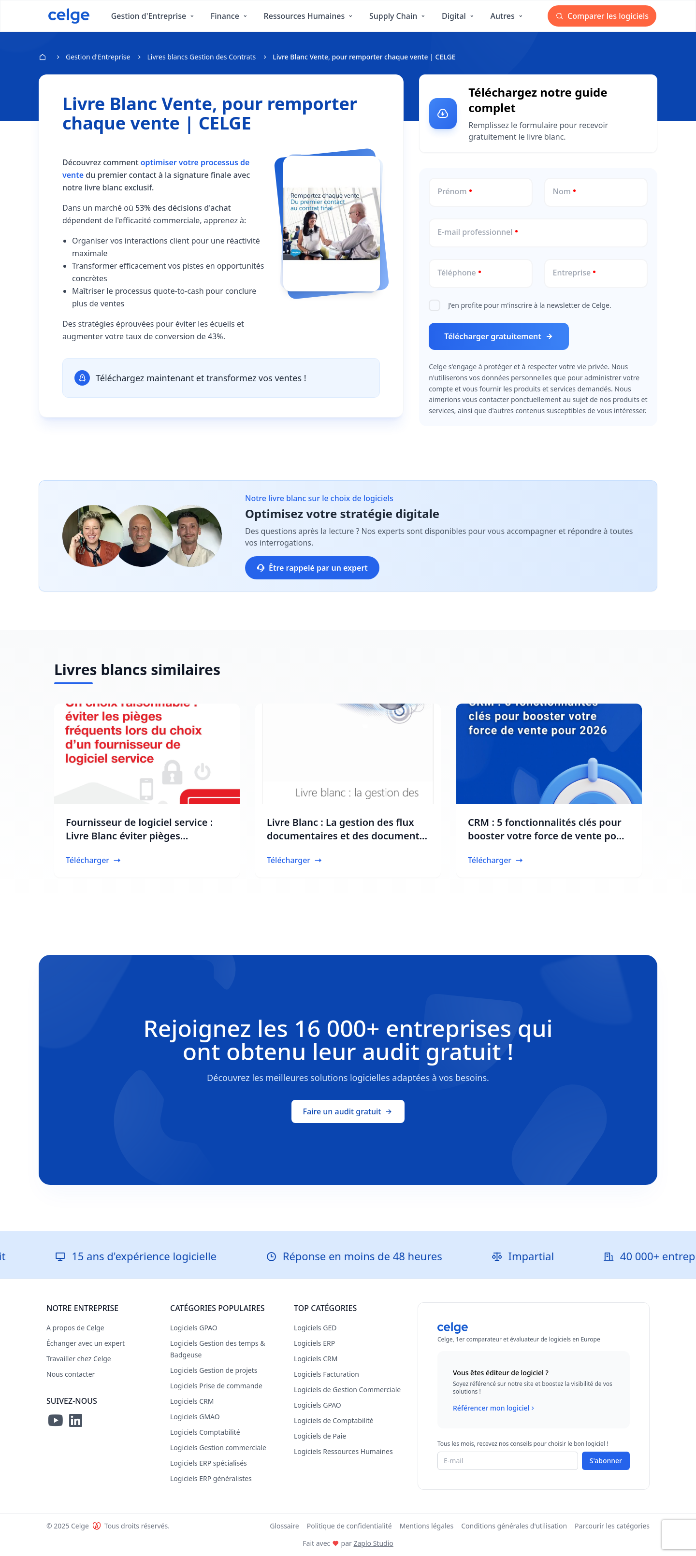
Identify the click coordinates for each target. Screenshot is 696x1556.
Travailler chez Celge (78, 1358)
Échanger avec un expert (85, 1343)
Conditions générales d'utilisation (514, 1525)
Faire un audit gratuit (348, 1111)
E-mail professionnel (474, 232)
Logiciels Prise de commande (216, 1385)
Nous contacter (70, 1374)
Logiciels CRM (192, 1401)
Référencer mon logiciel (494, 1408)
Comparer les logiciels (602, 16)
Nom (562, 191)
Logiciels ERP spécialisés (208, 1463)
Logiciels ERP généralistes (211, 1478)
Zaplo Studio (373, 1543)
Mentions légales (427, 1525)
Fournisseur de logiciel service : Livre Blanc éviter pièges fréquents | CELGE (139, 836)
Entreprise (572, 272)
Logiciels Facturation (326, 1374)
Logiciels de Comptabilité (334, 1420)
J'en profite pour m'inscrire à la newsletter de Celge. (529, 305)
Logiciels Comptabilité (205, 1432)
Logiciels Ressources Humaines (343, 1451)
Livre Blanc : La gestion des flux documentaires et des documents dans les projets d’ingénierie (345, 836)
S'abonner (606, 1460)
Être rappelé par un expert (312, 568)
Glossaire (284, 1525)
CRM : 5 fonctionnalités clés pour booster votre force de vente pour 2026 (547, 836)
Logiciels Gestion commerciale (218, 1447)
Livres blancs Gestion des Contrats (201, 56)
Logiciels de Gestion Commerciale (347, 1389)
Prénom (451, 191)
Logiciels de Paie (320, 1436)
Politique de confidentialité (349, 1525)
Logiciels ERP (314, 1343)
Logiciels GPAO (194, 1327)
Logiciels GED (315, 1327)
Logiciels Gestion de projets (213, 1370)
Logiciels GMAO (195, 1416)
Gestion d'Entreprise (98, 56)
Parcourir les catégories (612, 1525)
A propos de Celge (75, 1327)
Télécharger (93, 860)
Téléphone (456, 272)
